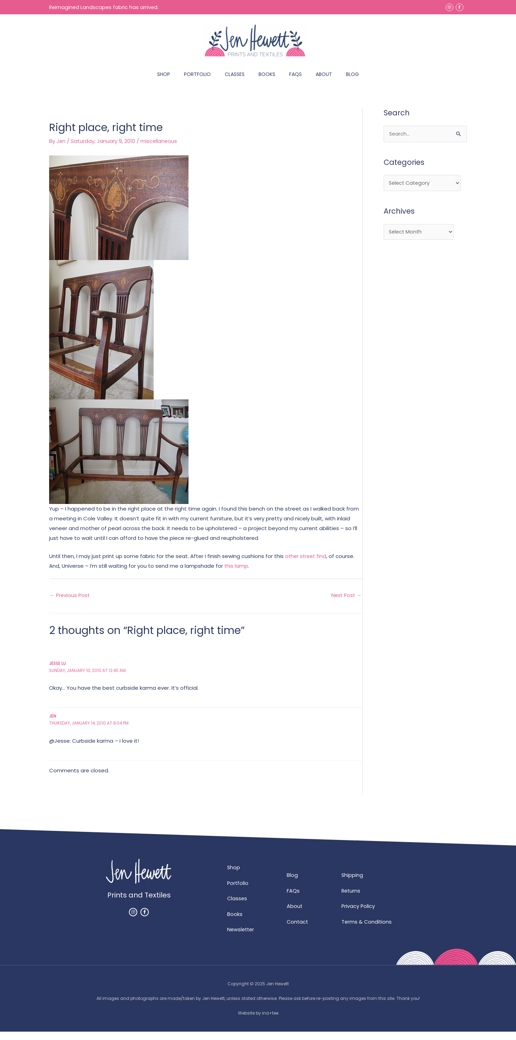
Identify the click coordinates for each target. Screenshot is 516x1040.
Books (234, 922)
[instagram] (449, 7)
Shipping (352, 882)
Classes (237, 906)
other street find (306, 563)
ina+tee (270, 1021)
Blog (292, 882)
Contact (298, 929)
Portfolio (238, 890)
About (295, 914)
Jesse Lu (58, 671)
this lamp (236, 572)
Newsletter (241, 937)
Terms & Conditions (367, 929)
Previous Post (70, 602)
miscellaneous (159, 148)
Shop (233, 875)
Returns (351, 898)
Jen (52, 723)
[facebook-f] (460, 7)
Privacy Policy (358, 914)
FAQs (293, 898)
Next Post (346, 602)
